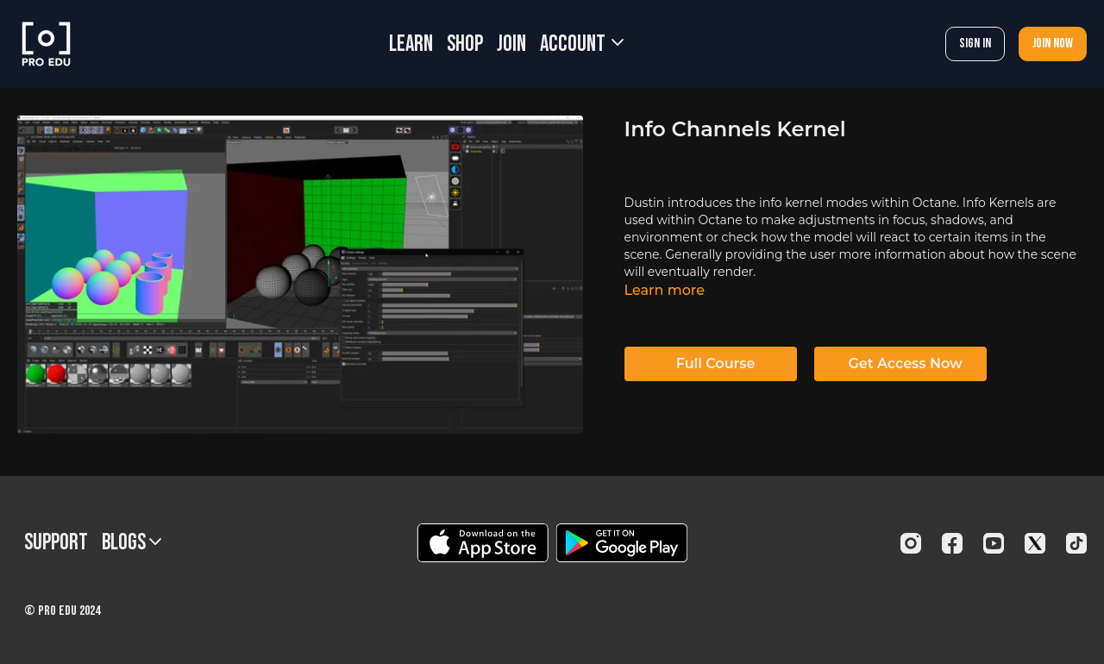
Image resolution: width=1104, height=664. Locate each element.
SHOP (465, 44)
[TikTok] (1076, 543)
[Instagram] (910, 543)
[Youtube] (993, 543)
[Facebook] (952, 543)
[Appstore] (483, 542)
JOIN (511, 44)
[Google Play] (621, 542)
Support (56, 542)
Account (582, 44)
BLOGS (131, 542)
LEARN (411, 44)
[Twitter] (1035, 543)
